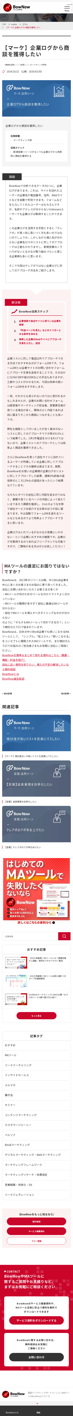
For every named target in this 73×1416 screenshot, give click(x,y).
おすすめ (10, 1045)
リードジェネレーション (19, 1195)
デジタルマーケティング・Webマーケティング (33, 1155)
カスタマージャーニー (18, 1125)
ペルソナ (10, 1135)
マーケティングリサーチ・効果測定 (26, 1175)
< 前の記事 (7, 693)
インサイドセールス (17, 1075)
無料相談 (36, 1221)
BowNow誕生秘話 (13, 679)
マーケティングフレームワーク (23, 1165)
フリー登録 (37, 1241)
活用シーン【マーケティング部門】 (34, 65)
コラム (11, 37)
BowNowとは (10, 674)
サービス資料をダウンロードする (36, 1320)
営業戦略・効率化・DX (18, 1185)
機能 (38, 1412)
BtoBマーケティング (17, 1145)
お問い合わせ (36, 1357)
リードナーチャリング (18, 1065)
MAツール (10, 1055)
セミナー (10, 1105)
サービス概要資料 (36, 1231)
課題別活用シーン (12, 65)
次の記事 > (66, 693)
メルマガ (10, 1085)
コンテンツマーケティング (21, 1115)
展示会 (9, 1095)
